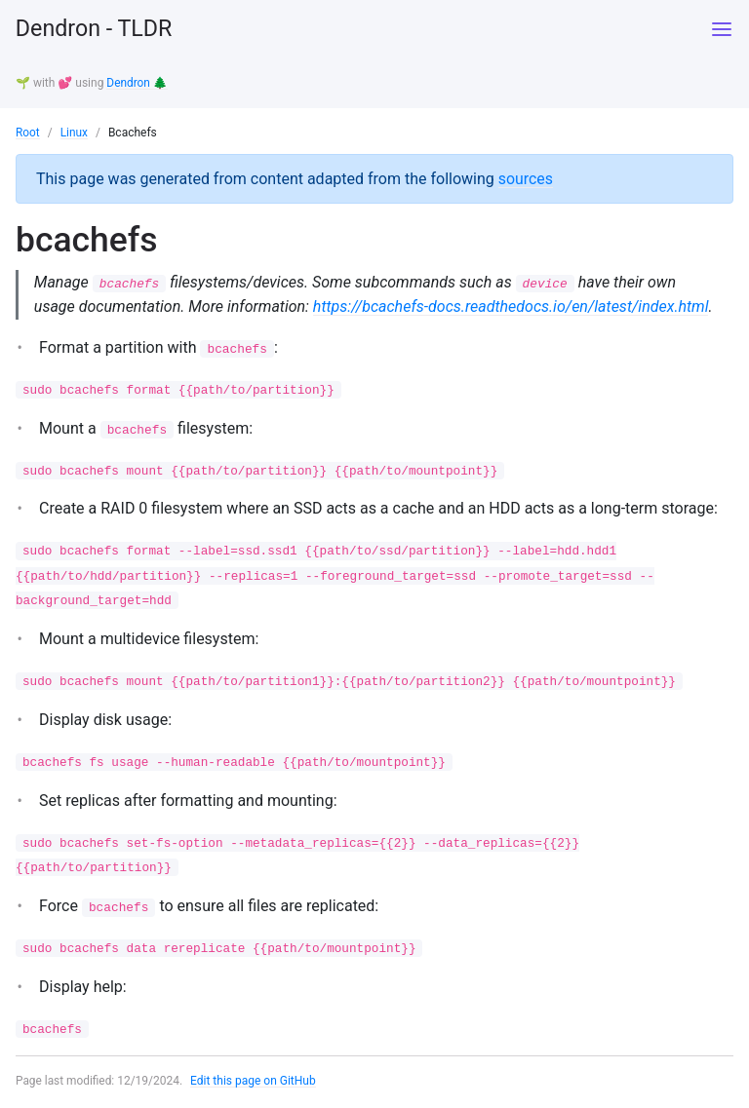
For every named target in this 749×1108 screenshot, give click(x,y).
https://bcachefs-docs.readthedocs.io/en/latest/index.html (512, 305)
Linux (74, 131)
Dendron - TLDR (96, 29)
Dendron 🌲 (137, 83)
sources (526, 177)
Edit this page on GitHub (254, 1082)
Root (28, 131)
